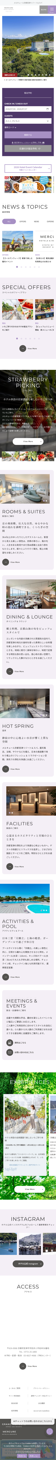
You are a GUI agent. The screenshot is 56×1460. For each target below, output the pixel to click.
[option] (28, 46)
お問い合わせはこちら (24, 1052)
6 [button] (46, 74)
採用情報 (14, 1410)
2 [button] (32, 74)
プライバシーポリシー (41, 1388)
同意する (22, 1456)
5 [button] (42, 74)
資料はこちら (20, 1043)
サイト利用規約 (14, 1396)
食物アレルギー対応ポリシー (41, 1396)
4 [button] (39, 74)
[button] (44, 501)
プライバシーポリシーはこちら (28, 1451)
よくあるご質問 (14, 1388)
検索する (28, 134)
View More (32, 348)
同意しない (34, 1456)
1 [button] (28, 75)
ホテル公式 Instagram (28, 1264)
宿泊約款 (14, 1403)
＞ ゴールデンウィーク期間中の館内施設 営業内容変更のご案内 (25, 80)
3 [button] (35, 74)
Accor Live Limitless (41, 1410)
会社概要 (41, 1403)
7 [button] (50, 74)
